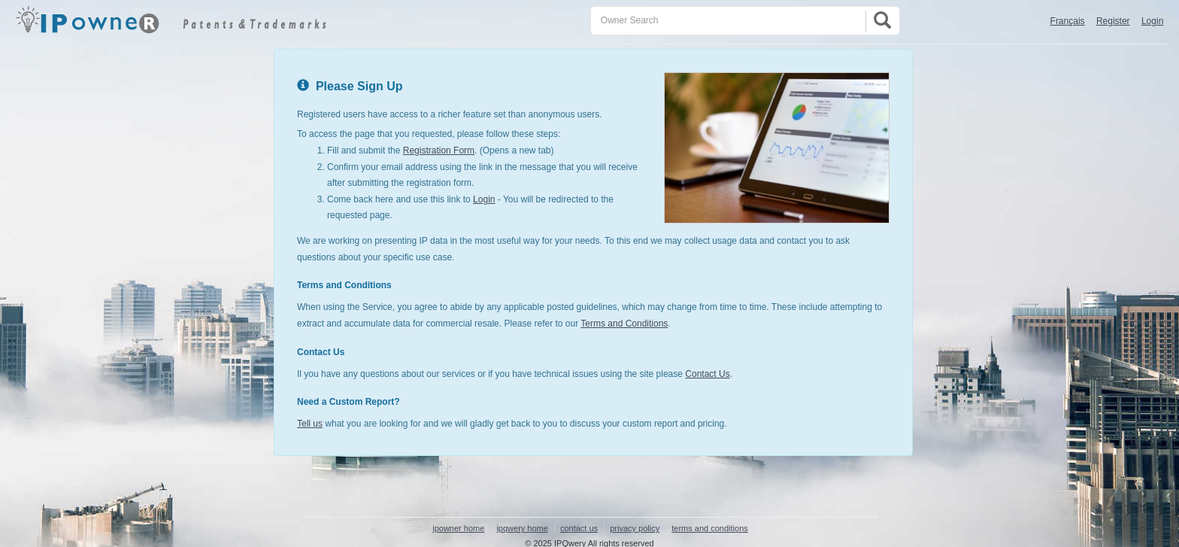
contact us (579, 528)
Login (1152, 21)
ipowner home (458, 528)
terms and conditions (709, 528)
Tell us (310, 423)
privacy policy (634, 528)
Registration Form (438, 150)
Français (1067, 21)
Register (1113, 21)
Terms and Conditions (624, 323)
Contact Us (707, 374)
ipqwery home (521, 528)
